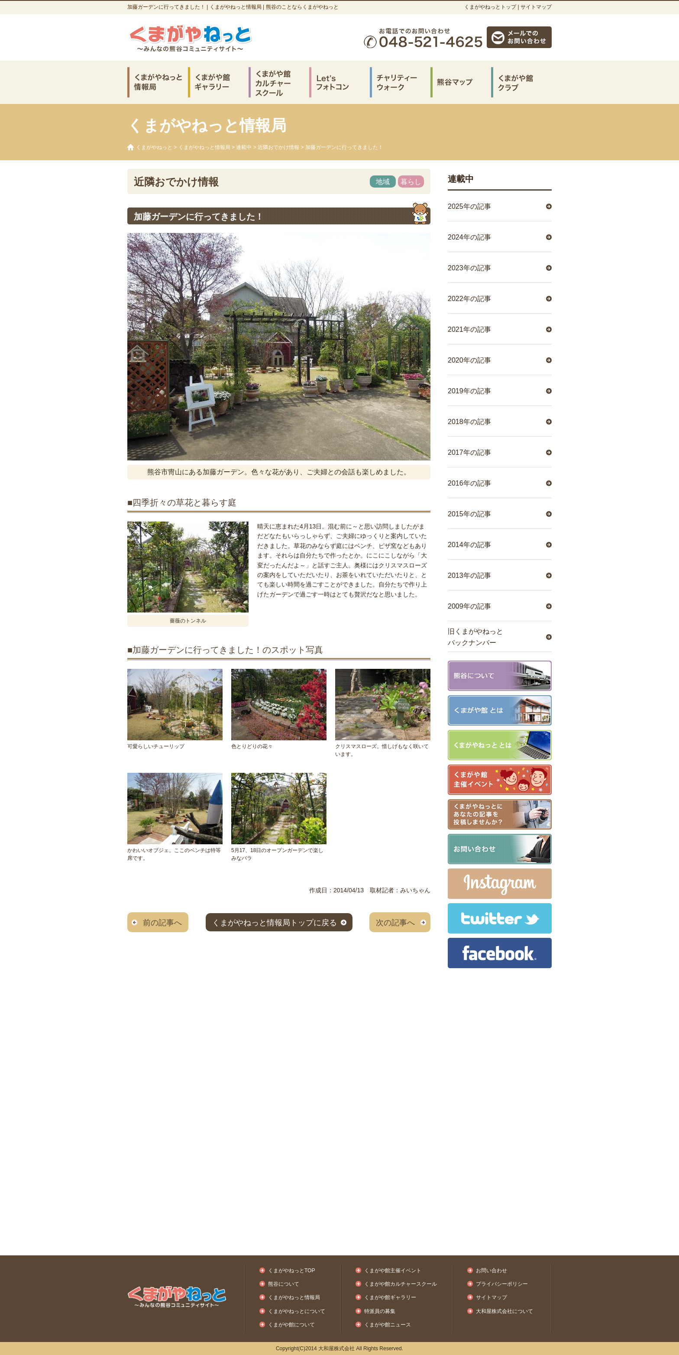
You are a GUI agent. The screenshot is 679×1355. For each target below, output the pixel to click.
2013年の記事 (469, 575)
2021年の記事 (469, 329)
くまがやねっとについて (296, 1311)
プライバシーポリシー (502, 1284)
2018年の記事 (469, 421)
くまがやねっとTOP (291, 1270)
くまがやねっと (154, 147)
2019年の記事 (469, 391)
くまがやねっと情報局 (204, 147)
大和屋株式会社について (504, 1311)
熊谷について (283, 1284)
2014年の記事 (469, 544)
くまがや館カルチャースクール (400, 1284)
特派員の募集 (379, 1311)
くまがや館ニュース (387, 1325)
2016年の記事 (469, 483)
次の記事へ (395, 922)
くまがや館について (291, 1325)
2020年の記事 (469, 360)
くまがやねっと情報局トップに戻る (274, 922)
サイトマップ (536, 7)
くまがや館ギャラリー (390, 1297)
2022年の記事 (469, 298)
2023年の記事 (469, 268)
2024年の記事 (469, 237)
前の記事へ (162, 922)
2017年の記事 (469, 452)
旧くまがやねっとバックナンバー (475, 637)
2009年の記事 (469, 606)
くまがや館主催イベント (392, 1270)
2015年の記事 (469, 514)
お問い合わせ (491, 1270)
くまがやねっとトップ (490, 7)
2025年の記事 (469, 206)
